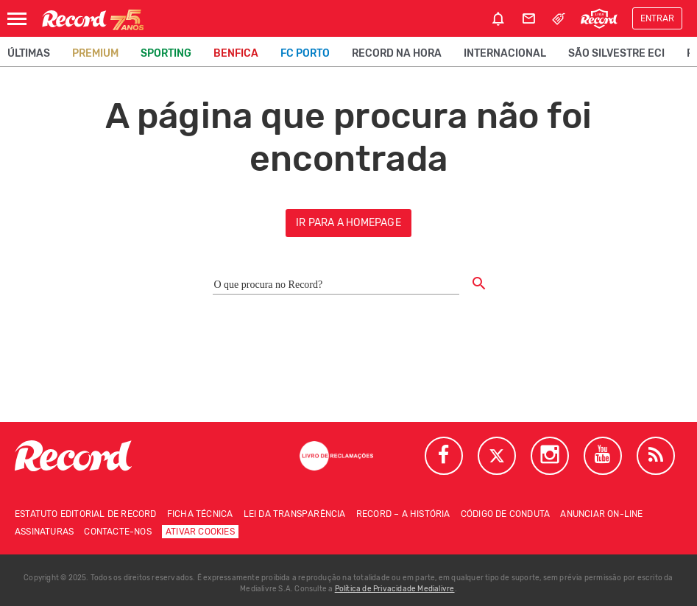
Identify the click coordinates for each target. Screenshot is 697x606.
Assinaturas (44, 531)
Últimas (28, 53)
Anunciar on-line (601, 514)
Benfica (235, 53)
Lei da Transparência (295, 514)
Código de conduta (505, 514)
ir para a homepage (348, 222)
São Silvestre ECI (616, 53)
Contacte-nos (117, 531)
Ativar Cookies (200, 531)
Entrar (657, 18)
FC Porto (305, 53)
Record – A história (403, 514)
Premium (95, 53)
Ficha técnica (200, 514)
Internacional (505, 53)
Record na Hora (397, 53)
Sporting (166, 53)
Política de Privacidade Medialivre (395, 589)
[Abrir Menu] (16, 19)
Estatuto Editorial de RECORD (86, 514)
